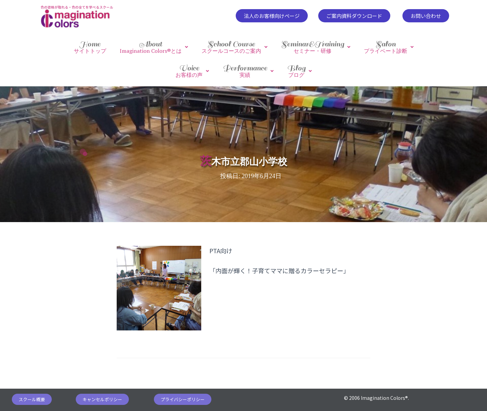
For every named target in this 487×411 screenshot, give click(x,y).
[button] (272, 15)
